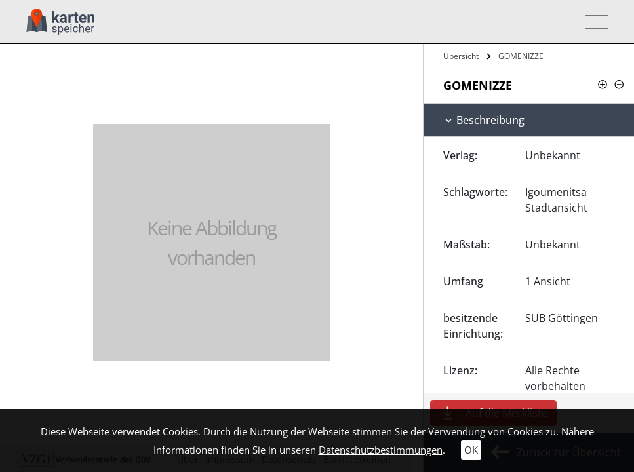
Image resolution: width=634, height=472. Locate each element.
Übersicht (461, 56)
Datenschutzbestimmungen (381, 449)
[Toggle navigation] (593, 22)
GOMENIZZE (521, 56)
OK (471, 449)
